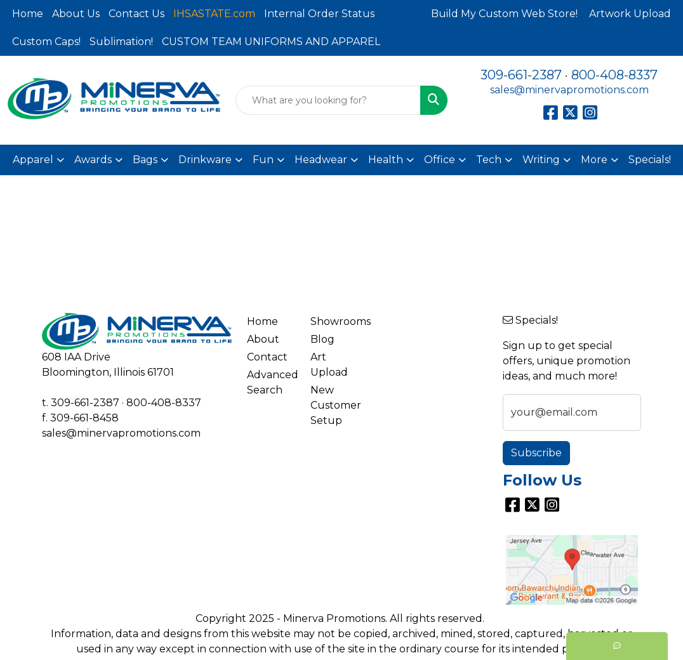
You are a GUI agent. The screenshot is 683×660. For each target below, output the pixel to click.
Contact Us (136, 14)
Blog (322, 339)
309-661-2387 (521, 74)
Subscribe (536, 453)
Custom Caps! (46, 42)
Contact (267, 357)
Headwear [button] (321, 160)
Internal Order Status (319, 14)
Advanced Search (271, 382)
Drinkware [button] (205, 160)
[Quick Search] (328, 100)
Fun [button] (263, 160)
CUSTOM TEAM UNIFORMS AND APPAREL (271, 42)
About (263, 339)
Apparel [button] (33, 160)
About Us (76, 14)
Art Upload (329, 364)
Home (27, 14)
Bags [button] (145, 160)
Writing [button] (541, 160)
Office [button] (439, 160)
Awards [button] (93, 160)
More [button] (594, 160)
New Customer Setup (334, 405)
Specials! (649, 160)
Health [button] (385, 160)
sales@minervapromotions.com (569, 90)
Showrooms (334, 321)
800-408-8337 (614, 74)
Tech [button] (488, 160)
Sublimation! (121, 42)
